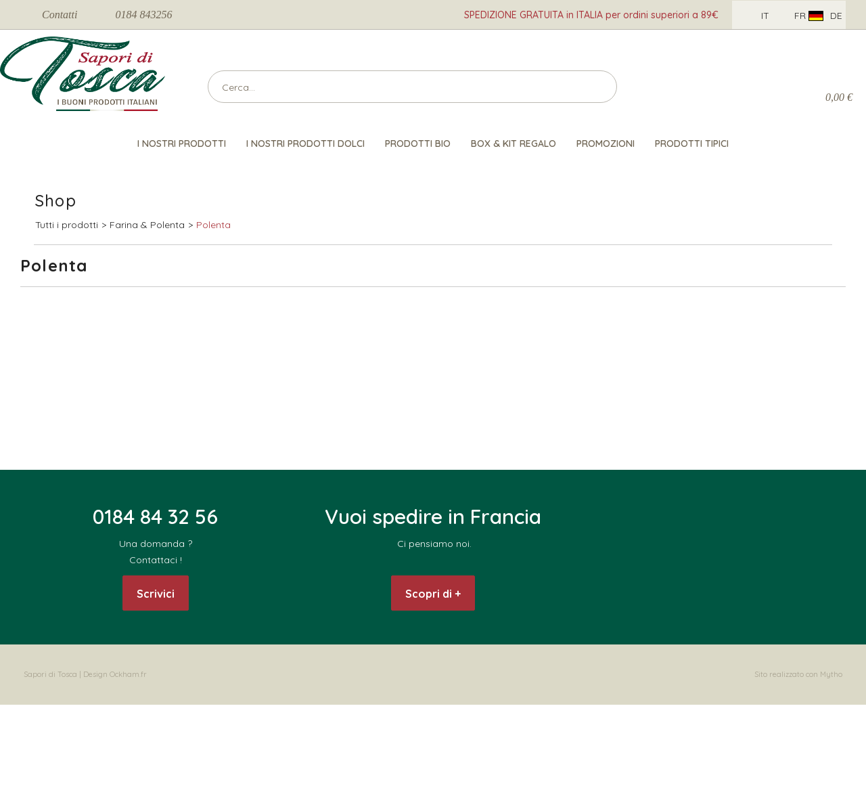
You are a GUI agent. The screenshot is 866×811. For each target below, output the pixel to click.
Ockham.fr (128, 674)
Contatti (59, 14)
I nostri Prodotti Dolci (305, 143)
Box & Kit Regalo (513, 143)
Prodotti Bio (418, 143)
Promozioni (605, 143)
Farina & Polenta (147, 225)
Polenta (213, 225)
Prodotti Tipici (692, 143)
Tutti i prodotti (66, 225)
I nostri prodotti (181, 143)
